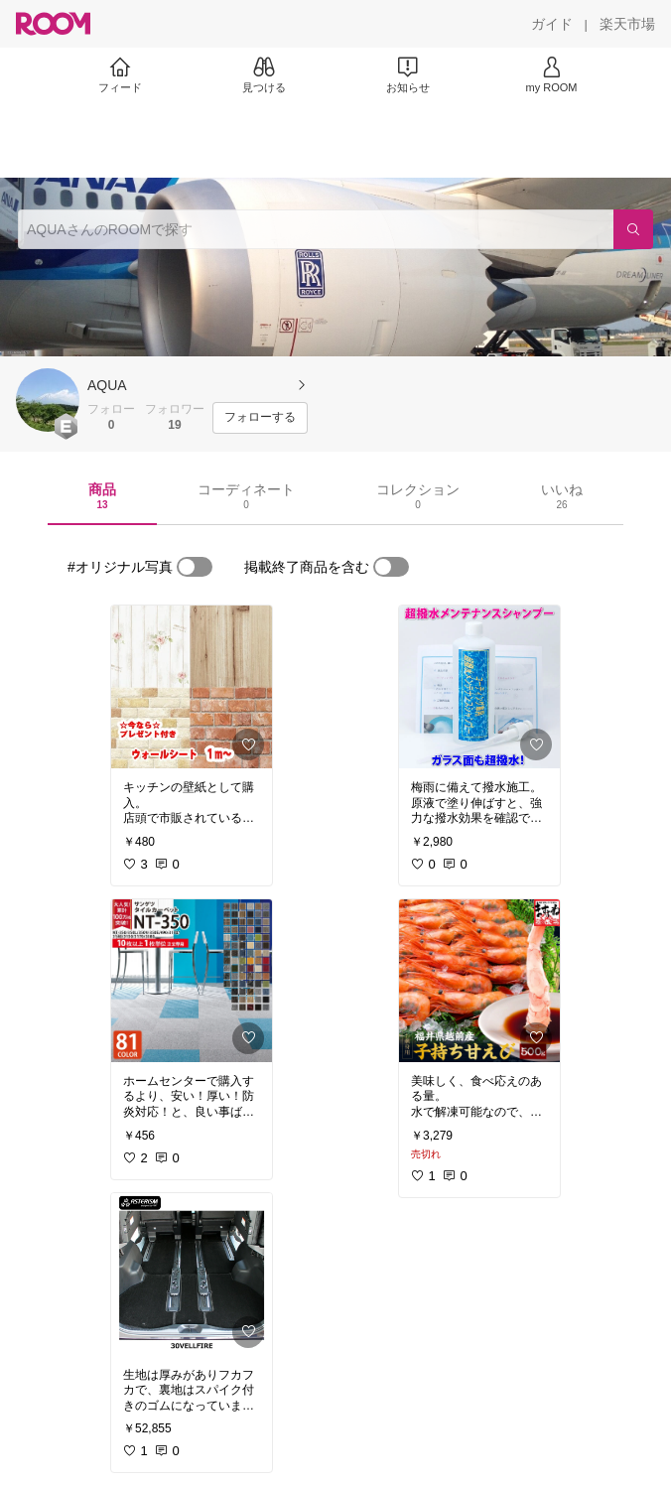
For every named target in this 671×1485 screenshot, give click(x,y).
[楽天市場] (627, 24)
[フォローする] (260, 418)
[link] (191, 687)
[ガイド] (552, 24)
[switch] (194, 567)
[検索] (633, 229)
